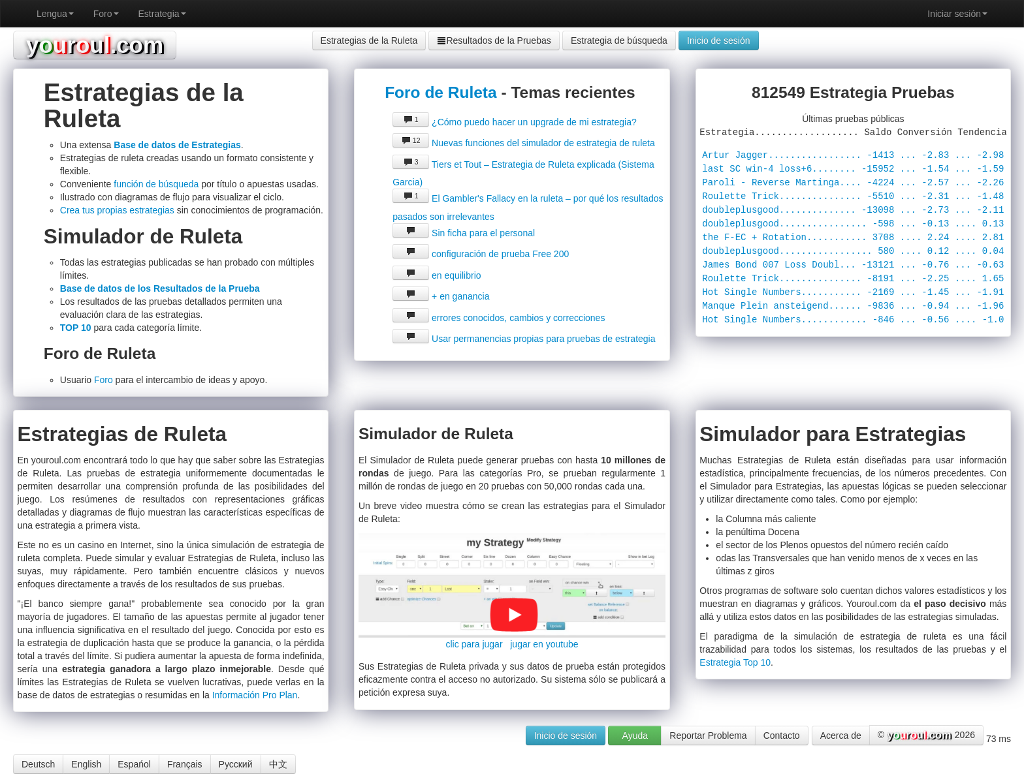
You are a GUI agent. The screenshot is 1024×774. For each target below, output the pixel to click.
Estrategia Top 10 (735, 662)
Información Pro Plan (255, 695)
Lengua (55, 13)
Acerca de (840, 735)
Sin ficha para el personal (463, 233)
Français (184, 764)
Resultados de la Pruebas (494, 40)
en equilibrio (436, 275)
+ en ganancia (440, 296)
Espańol (134, 764)
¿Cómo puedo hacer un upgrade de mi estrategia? (514, 122)
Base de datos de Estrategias (177, 145)
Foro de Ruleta (441, 92)
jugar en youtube (544, 644)
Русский (236, 764)
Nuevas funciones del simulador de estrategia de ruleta (523, 143)
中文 (278, 764)
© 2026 (926, 735)
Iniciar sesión (957, 13)
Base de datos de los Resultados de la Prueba (160, 288)
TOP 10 (75, 327)
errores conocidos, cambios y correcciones (498, 318)
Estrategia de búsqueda (619, 40)
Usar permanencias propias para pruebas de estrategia (523, 338)
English (86, 764)
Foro (106, 13)
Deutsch (38, 764)
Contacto (781, 735)
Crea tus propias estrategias (117, 210)
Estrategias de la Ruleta (369, 40)
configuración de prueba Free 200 (480, 254)
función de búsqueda (156, 184)
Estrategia (162, 13)
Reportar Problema (707, 735)
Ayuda (635, 735)
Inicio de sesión (718, 40)
